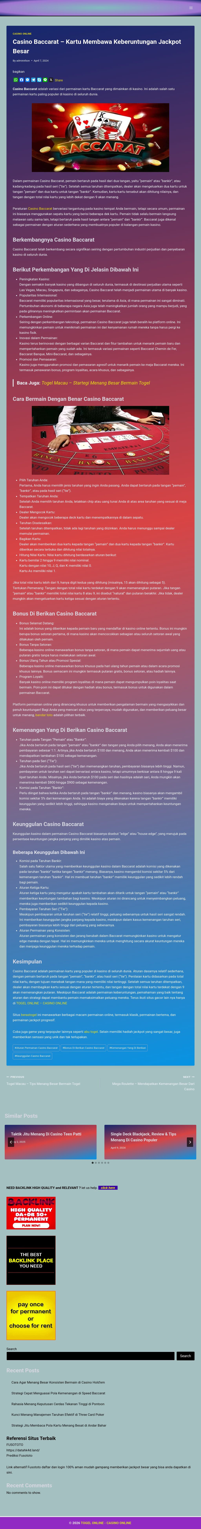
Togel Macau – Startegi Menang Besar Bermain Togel (96, 383)
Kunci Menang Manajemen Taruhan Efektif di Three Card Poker (58, 1415)
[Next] (190, 1142)
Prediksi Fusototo (19, 1455)
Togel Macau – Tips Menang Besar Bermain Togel (51, 1080)
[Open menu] (191, 8)
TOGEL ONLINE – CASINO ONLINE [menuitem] (41, 1003)
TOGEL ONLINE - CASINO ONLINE (106, 1523)
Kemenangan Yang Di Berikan (127, 1047)
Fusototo (34, 1467)
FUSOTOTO (14, 1445)
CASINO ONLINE (22, 33)
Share (59, 80)
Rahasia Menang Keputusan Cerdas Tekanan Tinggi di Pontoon (58, 1404)
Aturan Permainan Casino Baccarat (36, 1047)
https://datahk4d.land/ (23, 1450)
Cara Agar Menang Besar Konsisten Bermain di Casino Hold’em (58, 1382)
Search (11, 1349)
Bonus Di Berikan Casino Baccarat (83, 1047)
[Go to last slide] (11, 1142)
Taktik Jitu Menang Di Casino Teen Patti (46, 1134)
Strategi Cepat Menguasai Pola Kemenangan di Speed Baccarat (58, 1393)
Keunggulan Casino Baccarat (32, 1055)
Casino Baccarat (40, 209)
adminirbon (23, 60)
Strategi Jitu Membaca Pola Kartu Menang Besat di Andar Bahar (59, 1425)
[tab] (93, 1163)
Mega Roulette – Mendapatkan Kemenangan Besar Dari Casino (149, 1082)
